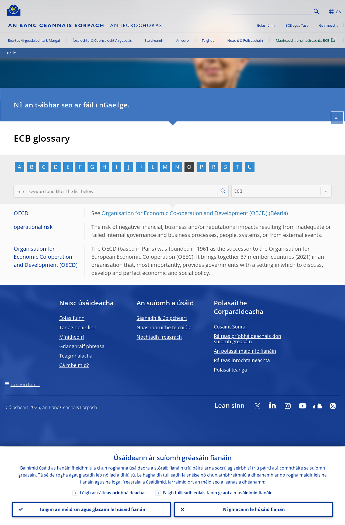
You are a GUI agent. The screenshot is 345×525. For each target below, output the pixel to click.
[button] (325, 11)
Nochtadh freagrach (159, 337)
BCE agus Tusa (296, 25)
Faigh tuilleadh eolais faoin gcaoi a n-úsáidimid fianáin (218, 492)
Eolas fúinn (266, 25)
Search (316, 11)
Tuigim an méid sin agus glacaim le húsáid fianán (92, 509)
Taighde (208, 40)
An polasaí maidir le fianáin (245, 351)
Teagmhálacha (75, 355)
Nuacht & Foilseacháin (245, 40)
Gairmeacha (328, 25)
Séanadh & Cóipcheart (162, 318)
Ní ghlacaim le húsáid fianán (253, 509)
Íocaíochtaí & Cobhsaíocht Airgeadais (102, 40)
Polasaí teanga (230, 369)
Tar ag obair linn (77, 327)
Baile (11, 52)
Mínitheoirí (71, 337)
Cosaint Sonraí (230, 326)
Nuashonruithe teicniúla (164, 327)
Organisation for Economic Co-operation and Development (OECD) (184, 213)
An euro (182, 40)
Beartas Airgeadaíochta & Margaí (34, 40)
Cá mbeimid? (74, 365)
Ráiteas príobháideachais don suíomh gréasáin (247, 339)
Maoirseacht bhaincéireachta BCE (306, 40)
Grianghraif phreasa (81, 346)
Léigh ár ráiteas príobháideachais (114, 492)
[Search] (285, 11)
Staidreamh (154, 40)
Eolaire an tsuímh (25, 384)
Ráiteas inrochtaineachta (242, 360)
